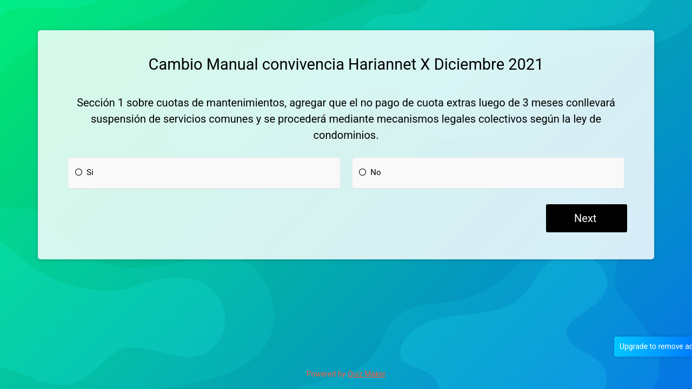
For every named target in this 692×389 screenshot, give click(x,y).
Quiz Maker (366, 374)
